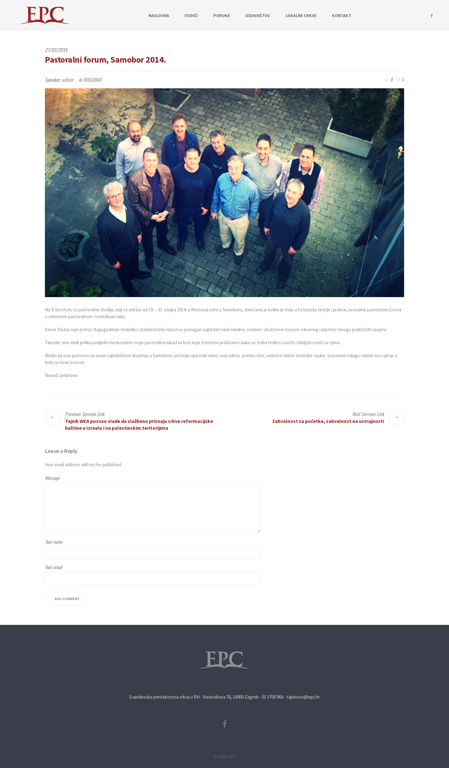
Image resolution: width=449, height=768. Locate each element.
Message (52, 477)
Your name (53, 541)
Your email (53, 567)
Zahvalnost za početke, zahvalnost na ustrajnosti (328, 421)
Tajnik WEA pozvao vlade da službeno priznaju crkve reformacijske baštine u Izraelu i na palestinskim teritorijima (139, 424)
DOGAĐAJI (92, 79)
